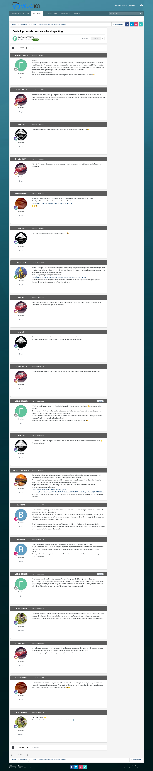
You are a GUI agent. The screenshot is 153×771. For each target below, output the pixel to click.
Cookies (30, 768)
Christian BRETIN (21, 90)
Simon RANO (21, 124)
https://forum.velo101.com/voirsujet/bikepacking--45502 (52, 203)
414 (21, 527)
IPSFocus (20, 766)
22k (21, 216)
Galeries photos (52, 13)
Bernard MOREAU (21, 193)
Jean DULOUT (21, 263)
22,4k (21, 631)
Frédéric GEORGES (27, 37)
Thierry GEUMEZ (21, 608)
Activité (78, 13)
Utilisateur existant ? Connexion (126, 5)
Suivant (21, 48)
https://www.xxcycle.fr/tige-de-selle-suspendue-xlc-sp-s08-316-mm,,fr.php (59, 277)
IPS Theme (12, 766)
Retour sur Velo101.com (22, 13)
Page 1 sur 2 (36, 48)
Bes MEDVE (21, 505)
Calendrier (66, 13)
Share (85, 38)
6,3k (21, 112)
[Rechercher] (119, 13)
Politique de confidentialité (17, 768)
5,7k (21, 492)
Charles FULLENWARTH (21, 470)
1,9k (21, 285)
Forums (38, 13)
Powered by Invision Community (134, 768)
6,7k (21, 146)
